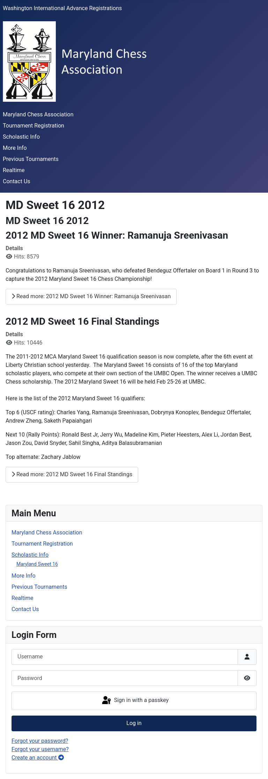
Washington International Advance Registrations (62, 8)
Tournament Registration (33, 125)
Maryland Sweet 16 (37, 564)
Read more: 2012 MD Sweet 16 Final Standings (72, 474)
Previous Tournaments (31, 159)
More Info (15, 148)
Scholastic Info (21, 136)
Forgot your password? (40, 741)
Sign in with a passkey (135, 700)
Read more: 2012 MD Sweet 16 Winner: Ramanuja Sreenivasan (91, 296)
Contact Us (16, 181)
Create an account (38, 757)
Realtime (14, 170)
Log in (133, 723)
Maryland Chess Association (38, 114)
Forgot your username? (40, 749)
